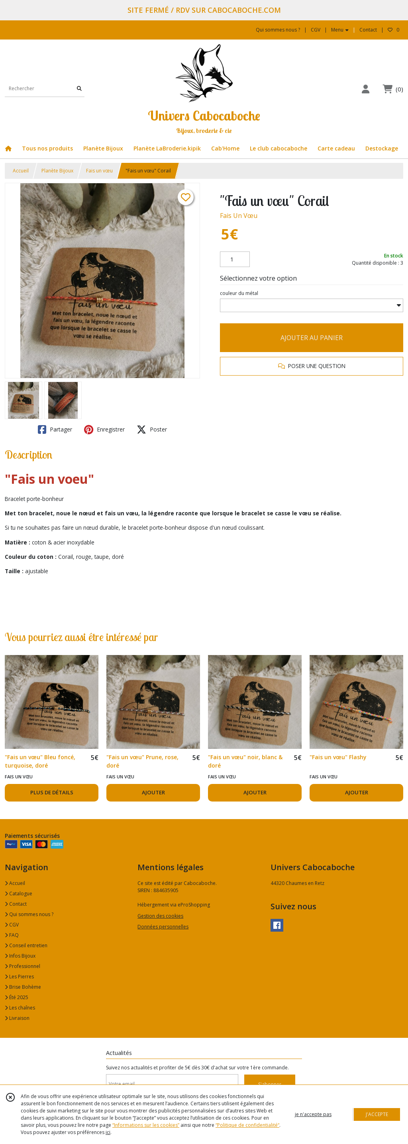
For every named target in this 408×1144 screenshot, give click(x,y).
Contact (368, 29)
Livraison (17, 1018)
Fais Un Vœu (238, 215)
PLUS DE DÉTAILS (51, 792)
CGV (12, 924)
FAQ (12, 935)
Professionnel (22, 966)
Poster (152, 429)
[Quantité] (235, 259)
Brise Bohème (23, 987)
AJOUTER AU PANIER (311, 337)
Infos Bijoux (20, 955)
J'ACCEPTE (377, 1114)
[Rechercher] (79, 89)
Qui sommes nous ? (29, 914)
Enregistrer (104, 429)
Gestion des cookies (160, 915)
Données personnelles (162, 926)
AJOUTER (153, 792)
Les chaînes (20, 1007)
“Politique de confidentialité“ (247, 1125)
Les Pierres (19, 976)
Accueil (21, 170)
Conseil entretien (26, 945)
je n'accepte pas (313, 1114)
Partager (55, 429)
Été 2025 (16, 997)
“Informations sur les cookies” (145, 1125)
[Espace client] (365, 89)
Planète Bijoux (57, 170)
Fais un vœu (99, 170)
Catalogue (18, 893)
